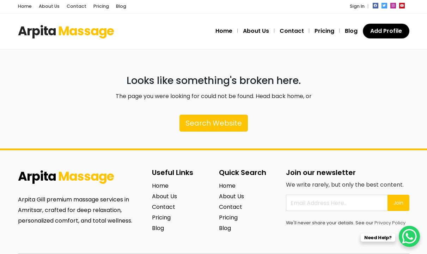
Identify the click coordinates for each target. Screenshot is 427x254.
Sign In (357, 6)
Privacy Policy (389, 223)
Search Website (213, 123)
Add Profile (386, 31)
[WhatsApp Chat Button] (409, 236)
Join (398, 202)
